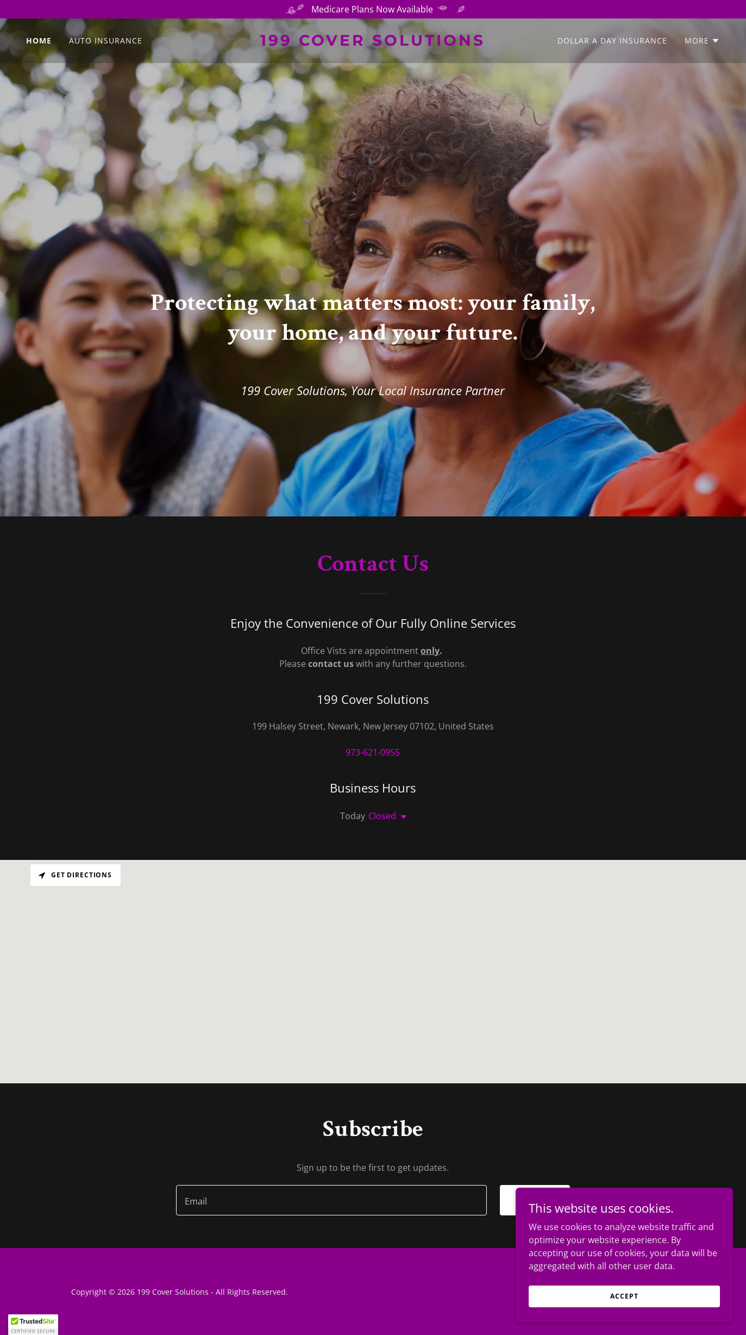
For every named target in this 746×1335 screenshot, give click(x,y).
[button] (702, 40)
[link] (373, 42)
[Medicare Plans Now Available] (373, 9)
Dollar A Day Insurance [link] (612, 40)
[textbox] (331, 1200)
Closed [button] (382, 816)
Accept (624, 1296)
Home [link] (39, 40)
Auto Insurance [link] (105, 40)
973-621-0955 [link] (373, 752)
